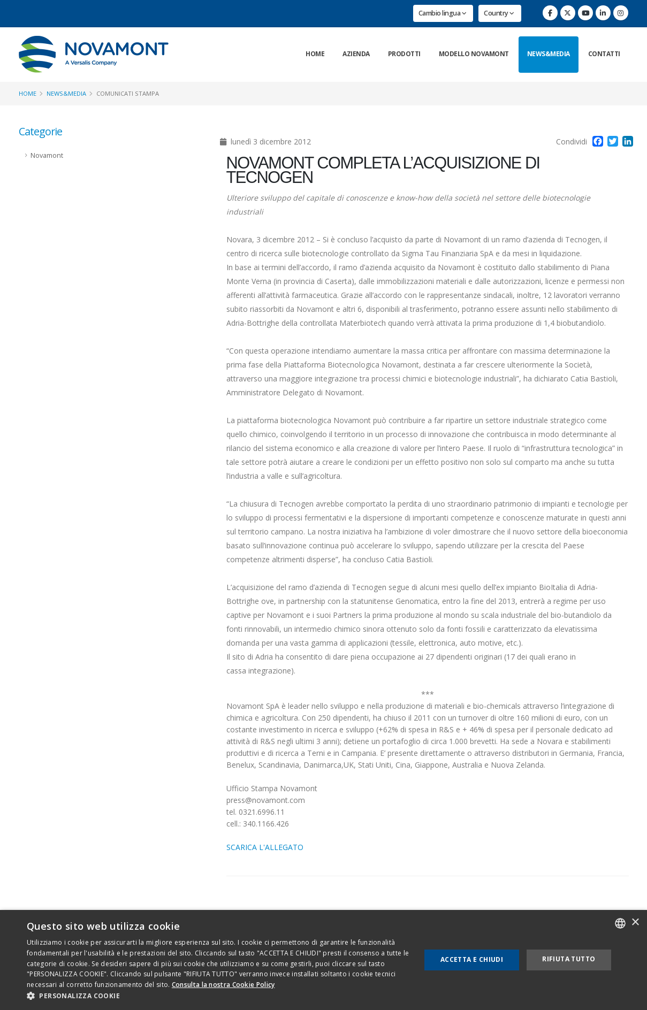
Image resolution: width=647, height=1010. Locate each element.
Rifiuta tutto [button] (568, 958)
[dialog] (323, 960)
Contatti (604, 53)
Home (315, 53)
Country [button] (499, 13)
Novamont (47, 155)
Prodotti (404, 53)
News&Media (548, 53)
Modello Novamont (474, 53)
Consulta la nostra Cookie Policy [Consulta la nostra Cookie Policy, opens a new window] (223, 984)
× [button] (635, 923)
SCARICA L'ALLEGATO (264, 847)
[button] (218, 996)
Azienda (356, 53)
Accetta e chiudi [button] (471, 959)
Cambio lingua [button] (442, 13)
